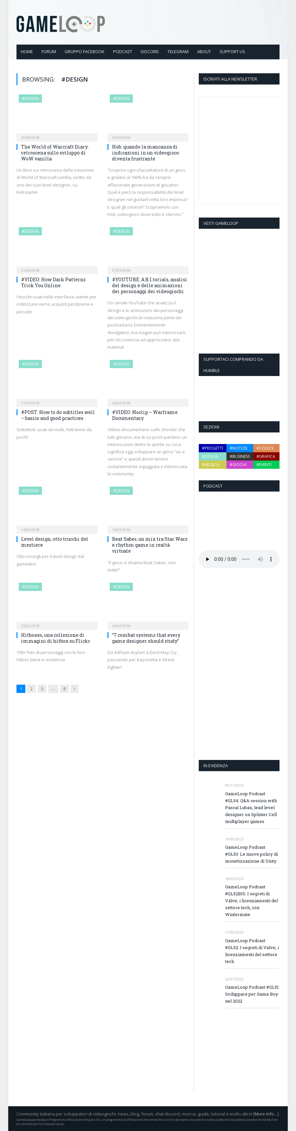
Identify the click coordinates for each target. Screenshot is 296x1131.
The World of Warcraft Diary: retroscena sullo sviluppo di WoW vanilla (55, 153)
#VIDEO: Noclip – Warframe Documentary (145, 415)
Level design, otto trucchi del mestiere (54, 542)
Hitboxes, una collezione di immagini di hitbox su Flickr (55, 638)
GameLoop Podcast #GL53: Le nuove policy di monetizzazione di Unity (251, 854)
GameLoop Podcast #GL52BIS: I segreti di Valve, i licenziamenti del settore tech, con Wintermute (251, 900)
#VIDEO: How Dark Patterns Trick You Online (53, 282)
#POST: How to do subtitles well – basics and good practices (58, 415)
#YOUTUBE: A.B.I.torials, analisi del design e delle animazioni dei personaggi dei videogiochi (149, 285)
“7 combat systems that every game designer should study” (146, 638)
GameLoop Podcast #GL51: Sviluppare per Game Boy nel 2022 (252, 994)
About (204, 51)
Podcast (122, 51)
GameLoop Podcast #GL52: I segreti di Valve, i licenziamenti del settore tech (252, 951)
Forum (49, 51)
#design (30, 98)
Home (27, 51)
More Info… (266, 1114)
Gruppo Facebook (84, 51)
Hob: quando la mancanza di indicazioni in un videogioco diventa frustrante (145, 153)
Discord (150, 51)
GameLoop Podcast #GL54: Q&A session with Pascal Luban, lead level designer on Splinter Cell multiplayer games (251, 807)
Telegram (178, 51)
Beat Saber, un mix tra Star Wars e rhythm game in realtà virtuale (150, 545)
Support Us (232, 51)
